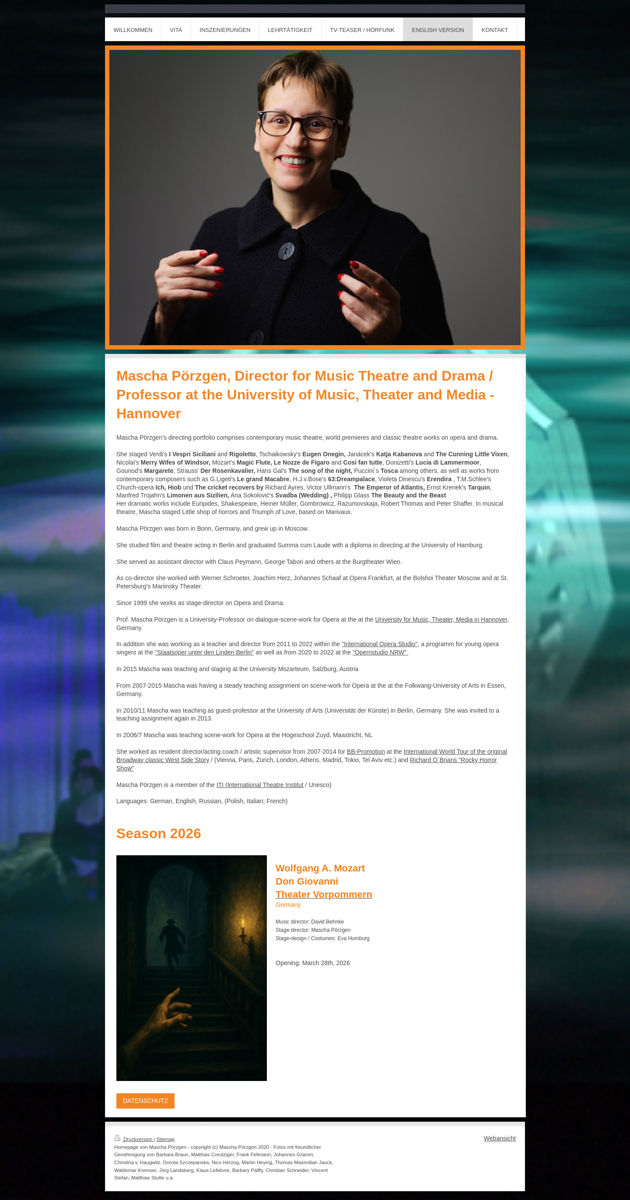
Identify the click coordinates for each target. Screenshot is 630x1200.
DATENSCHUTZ (145, 1100)
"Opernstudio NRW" (380, 652)
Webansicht (500, 1138)
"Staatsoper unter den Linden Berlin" (204, 652)
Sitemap (166, 1139)
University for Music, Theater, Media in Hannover (441, 619)
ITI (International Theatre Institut (260, 784)
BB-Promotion (366, 751)
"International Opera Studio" (379, 643)
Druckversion (134, 1139)
